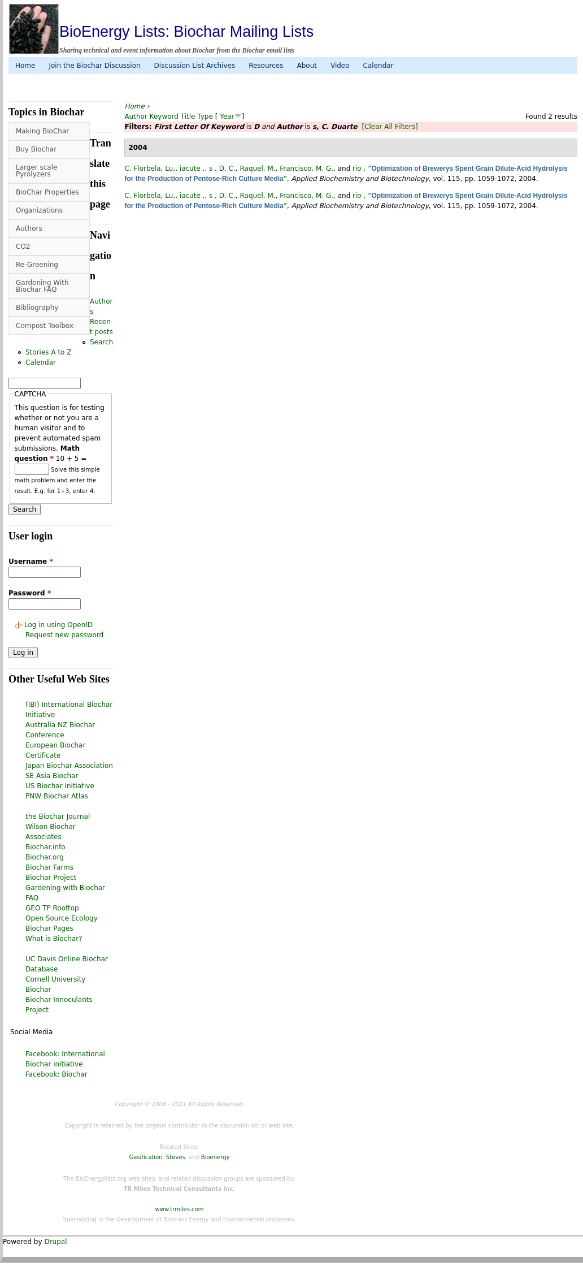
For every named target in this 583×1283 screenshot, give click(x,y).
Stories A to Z (48, 352)
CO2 (23, 246)
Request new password (64, 635)
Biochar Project (50, 878)
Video (340, 66)
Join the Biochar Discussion (94, 66)
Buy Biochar (36, 149)
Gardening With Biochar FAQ (42, 286)
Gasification (146, 1157)
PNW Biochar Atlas (56, 796)
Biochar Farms (49, 867)
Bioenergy (215, 1157)
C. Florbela (142, 168)
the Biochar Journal (57, 816)
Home (25, 66)
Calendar (378, 66)
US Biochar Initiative (59, 786)
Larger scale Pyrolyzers (36, 170)
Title (188, 116)
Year (227, 116)
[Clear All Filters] (389, 127)
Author (135, 116)
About (306, 66)
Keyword (164, 116)
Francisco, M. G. (306, 168)
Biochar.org (44, 857)
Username (30, 561)
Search (101, 342)
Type (205, 116)
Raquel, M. (257, 168)
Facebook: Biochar (56, 1074)
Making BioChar (42, 131)
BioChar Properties (47, 192)
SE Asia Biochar (51, 776)
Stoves (175, 1157)
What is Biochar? (53, 939)
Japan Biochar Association (69, 766)
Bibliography (37, 308)
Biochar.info (45, 847)
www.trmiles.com (179, 1209)
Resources (266, 66)
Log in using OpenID (58, 625)
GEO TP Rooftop (52, 908)
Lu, (170, 168)
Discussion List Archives (195, 66)
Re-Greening (37, 265)
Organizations (39, 210)
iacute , (192, 168)
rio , (359, 168)
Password (29, 593)
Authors (29, 228)
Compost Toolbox (44, 326)
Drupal (55, 1242)
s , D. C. (222, 168)
